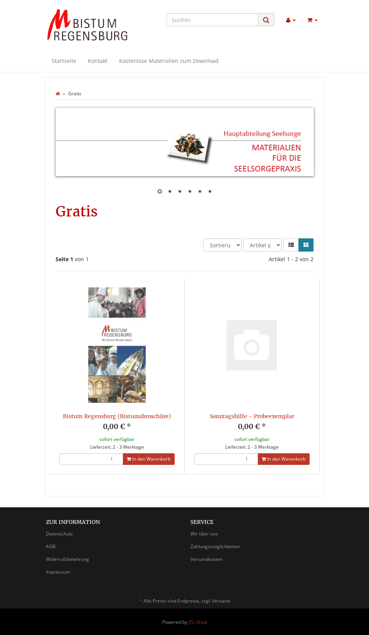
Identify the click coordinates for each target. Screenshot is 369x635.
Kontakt (98, 60)
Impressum (58, 572)
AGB (51, 546)
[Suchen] (212, 19)
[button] (291, 245)
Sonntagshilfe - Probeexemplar (252, 416)
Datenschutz (59, 533)
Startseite (64, 60)
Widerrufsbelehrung (67, 559)
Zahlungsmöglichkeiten (215, 546)
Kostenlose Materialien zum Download (169, 60)
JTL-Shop (198, 622)
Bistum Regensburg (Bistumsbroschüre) (117, 416)
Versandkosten (206, 559)
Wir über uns (204, 533)
